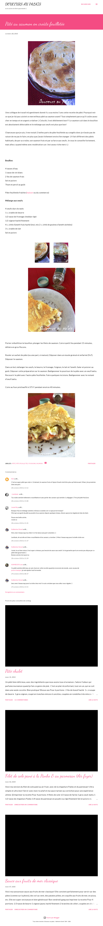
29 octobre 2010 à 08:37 (19, 574)
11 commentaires (21, 700)
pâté (14, 463)
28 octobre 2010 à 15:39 (19, 558)
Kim (12, 479)
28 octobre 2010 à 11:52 (19, 488)
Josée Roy (14, 507)
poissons (32, 463)
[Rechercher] (86, 4)
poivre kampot (16, 570)
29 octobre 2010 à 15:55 (19, 587)
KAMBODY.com (17, 564)
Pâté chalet (13, 671)
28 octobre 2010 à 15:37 (19, 541)
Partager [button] (91, 463)
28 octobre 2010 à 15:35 (19, 523)
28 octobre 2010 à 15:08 (19, 501)
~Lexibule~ (15, 494)
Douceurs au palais (23, 4)
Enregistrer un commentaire (14, 592)
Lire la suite (93, 700)
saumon (39, 463)
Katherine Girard (17, 529)
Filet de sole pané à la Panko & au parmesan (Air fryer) (49, 776)
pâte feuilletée (22, 463)
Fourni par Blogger (51, 918)
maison (30, 192)
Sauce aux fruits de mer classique (31, 880)
